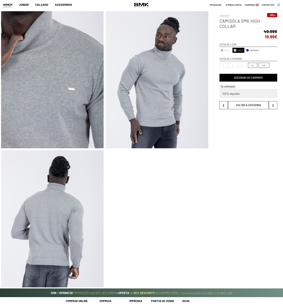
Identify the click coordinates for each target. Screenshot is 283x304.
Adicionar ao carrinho (234, 67)
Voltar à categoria (234, 94)
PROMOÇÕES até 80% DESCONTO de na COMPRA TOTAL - (141, 257)
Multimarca (157, 276)
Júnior (24, 5)
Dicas (186, 267)
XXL (237, 55)
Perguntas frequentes (78, 280)
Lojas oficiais (158, 272)
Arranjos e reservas (193, 280)
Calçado (41, 5)
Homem (7, 5)
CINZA (211, 40)
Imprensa (135, 267)
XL (225, 55)
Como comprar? (74, 276)
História (104, 272)
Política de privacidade (79, 288)
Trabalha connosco (110, 284)
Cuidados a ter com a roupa (197, 272)
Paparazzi (134, 276)
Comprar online (77, 267)
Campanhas (136, 272)
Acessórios (63, 5)
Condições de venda (77, 284)
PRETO (199, 40)
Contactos (106, 276)
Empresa (106, 267)
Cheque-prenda (191, 276)
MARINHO (225, 40)
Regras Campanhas (76, 272)
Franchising (157, 280)
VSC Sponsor (136, 280)
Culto (103, 280)
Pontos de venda (162, 267)
